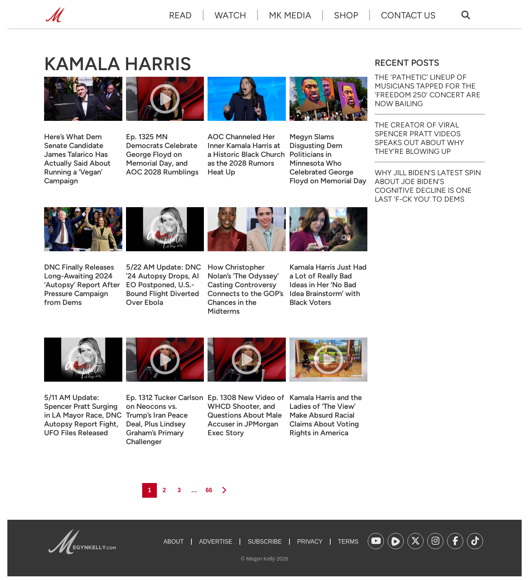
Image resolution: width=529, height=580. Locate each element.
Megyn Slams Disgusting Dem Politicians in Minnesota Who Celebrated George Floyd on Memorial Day (327, 158)
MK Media (290, 15)
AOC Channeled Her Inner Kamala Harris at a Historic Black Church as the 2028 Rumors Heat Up (246, 154)
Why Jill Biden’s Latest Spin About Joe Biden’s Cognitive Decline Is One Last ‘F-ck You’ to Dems (428, 185)
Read (180, 15)
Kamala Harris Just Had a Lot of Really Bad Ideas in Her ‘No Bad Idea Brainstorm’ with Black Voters (328, 285)
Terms (348, 541)
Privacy (310, 541)
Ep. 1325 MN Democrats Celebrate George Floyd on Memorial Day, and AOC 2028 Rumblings (162, 154)
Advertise (215, 541)
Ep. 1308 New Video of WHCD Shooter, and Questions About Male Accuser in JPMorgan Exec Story (246, 415)
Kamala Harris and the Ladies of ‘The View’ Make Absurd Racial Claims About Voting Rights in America (325, 415)
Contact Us (408, 15)
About (173, 541)
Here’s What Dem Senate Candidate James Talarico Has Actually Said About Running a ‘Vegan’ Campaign (77, 158)
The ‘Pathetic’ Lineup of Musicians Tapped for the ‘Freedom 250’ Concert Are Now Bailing (428, 90)
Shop (346, 15)
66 (208, 488)
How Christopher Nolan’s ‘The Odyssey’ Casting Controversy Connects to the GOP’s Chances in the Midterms (245, 289)
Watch (230, 15)
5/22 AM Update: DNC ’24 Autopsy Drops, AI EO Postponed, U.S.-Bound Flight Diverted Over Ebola (163, 285)
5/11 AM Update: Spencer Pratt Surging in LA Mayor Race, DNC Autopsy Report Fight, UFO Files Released (83, 415)
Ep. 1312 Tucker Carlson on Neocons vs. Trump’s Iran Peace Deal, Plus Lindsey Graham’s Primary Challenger (164, 419)
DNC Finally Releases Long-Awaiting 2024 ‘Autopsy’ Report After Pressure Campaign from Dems (82, 285)
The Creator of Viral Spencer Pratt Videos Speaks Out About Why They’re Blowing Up (419, 138)
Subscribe (264, 541)
